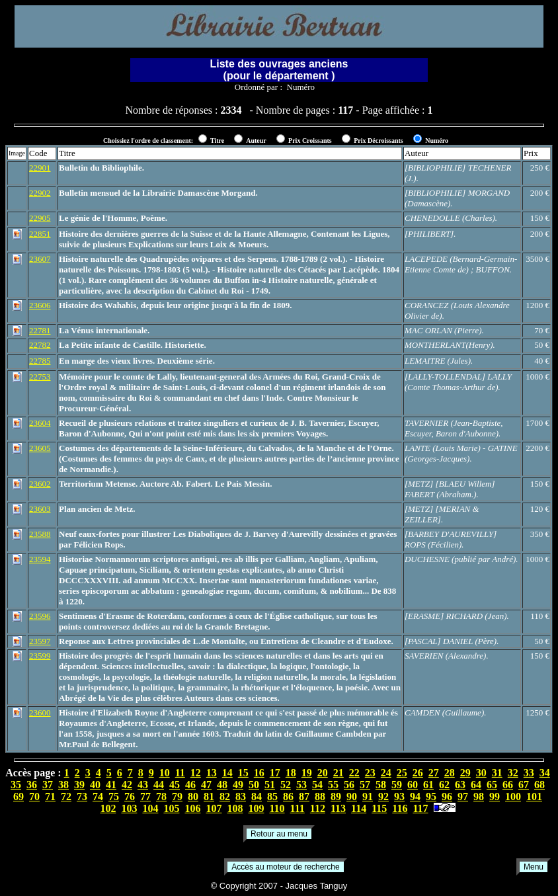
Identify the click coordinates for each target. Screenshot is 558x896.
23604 (40, 423)
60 (412, 784)
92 (383, 796)
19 (306, 772)
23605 (40, 448)
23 (370, 772)
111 (297, 808)
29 (465, 772)
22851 (40, 234)
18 (291, 772)
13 (211, 772)
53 (301, 784)
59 (396, 784)
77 (145, 796)
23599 (40, 656)
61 (428, 784)
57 (365, 784)
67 (523, 784)
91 (367, 796)
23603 (40, 509)
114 (358, 808)
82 (224, 796)
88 (320, 796)
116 (399, 808)
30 (481, 772)
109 (256, 808)
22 (354, 772)
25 (402, 772)
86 (288, 796)
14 (227, 772)
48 (222, 784)
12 (195, 772)
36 (31, 784)
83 (240, 796)
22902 (40, 193)
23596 (40, 616)
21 (338, 772)
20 (322, 772)
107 (213, 808)
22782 (40, 345)
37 (47, 784)
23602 (40, 484)
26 (418, 772)
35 (16, 784)
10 (164, 772)
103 (129, 808)
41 (111, 784)
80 (193, 796)
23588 (40, 534)
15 (243, 772)
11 (180, 772)
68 (539, 784)
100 (513, 796)
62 (444, 784)
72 (66, 796)
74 (98, 796)
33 (529, 772)
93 (399, 796)
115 (379, 808)
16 (259, 772)
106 (192, 808)
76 (129, 796)
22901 (40, 168)
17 (275, 772)
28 (449, 772)
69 (18, 796)
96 (447, 796)
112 (317, 808)
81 (209, 796)
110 (276, 808)
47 (206, 784)
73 (82, 796)
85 (272, 796)
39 (79, 784)
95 (431, 796)
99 (494, 796)
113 (338, 808)
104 (150, 808)
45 (174, 784)
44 (158, 784)
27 (433, 772)
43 (143, 784)
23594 (40, 559)
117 (420, 808)
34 (544, 772)
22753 (40, 377)
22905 (40, 218)
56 (349, 784)
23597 (40, 641)
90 (351, 796)
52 (285, 784)
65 (492, 784)
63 (460, 784)
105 (171, 808)
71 (50, 796)
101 (534, 796)
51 (269, 784)
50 (254, 784)
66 (507, 784)
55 (333, 784)
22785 (40, 361)
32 (513, 772)
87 (304, 796)
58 (381, 784)
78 (161, 796)
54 (317, 784)
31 (497, 772)
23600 (40, 712)
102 (108, 808)
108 (235, 808)
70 (34, 796)
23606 (40, 305)
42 (127, 784)
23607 (40, 259)
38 (63, 784)
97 (463, 796)
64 (476, 784)
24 (386, 772)
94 (415, 796)
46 (190, 784)
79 (177, 796)
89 (336, 796)
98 (478, 796)
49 (238, 784)
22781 (40, 330)
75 (113, 796)
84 (256, 796)
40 (95, 784)
